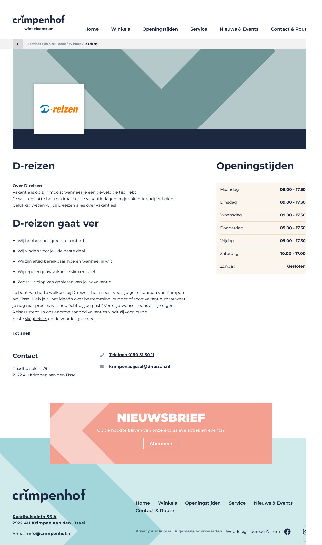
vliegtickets (37, 318)
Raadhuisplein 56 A (35, 516)
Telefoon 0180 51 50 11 (131, 354)
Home (91, 29)
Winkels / (76, 44)
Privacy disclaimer (154, 531)
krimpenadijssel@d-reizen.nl (139, 366)
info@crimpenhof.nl (49, 533)
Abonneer (161, 443)
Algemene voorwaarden (198, 531)
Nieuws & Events (239, 29)
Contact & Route (290, 29)
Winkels (120, 29)
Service (198, 29)
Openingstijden (160, 29)
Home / (62, 44)
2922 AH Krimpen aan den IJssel (49, 523)
